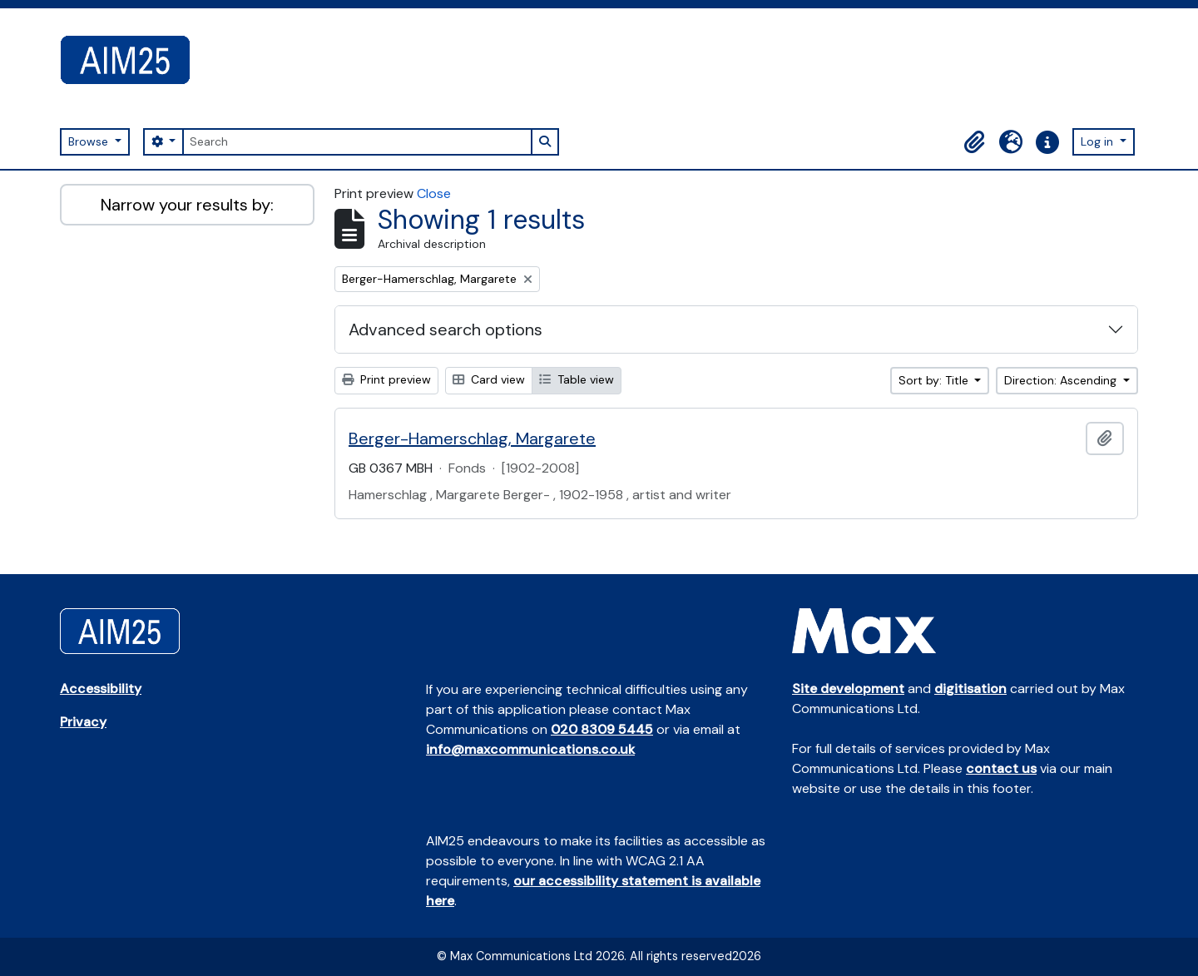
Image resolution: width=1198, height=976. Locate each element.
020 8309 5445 (602, 729)
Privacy (83, 722)
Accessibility (100, 688)
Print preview (386, 379)
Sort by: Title (935, 380)
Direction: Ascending (1062, 380)
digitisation (970, 688)
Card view (489, 379)
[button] (974, 142)
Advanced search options (445, 329)
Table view (576, 379)
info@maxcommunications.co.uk (530, 749)
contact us (1001, 768)
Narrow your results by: (187, 205)
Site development (848, 688)
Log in (1098, 141)
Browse (89, 141)
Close (434, 193)
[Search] (357, 142)
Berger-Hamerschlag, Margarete (472, 438)
